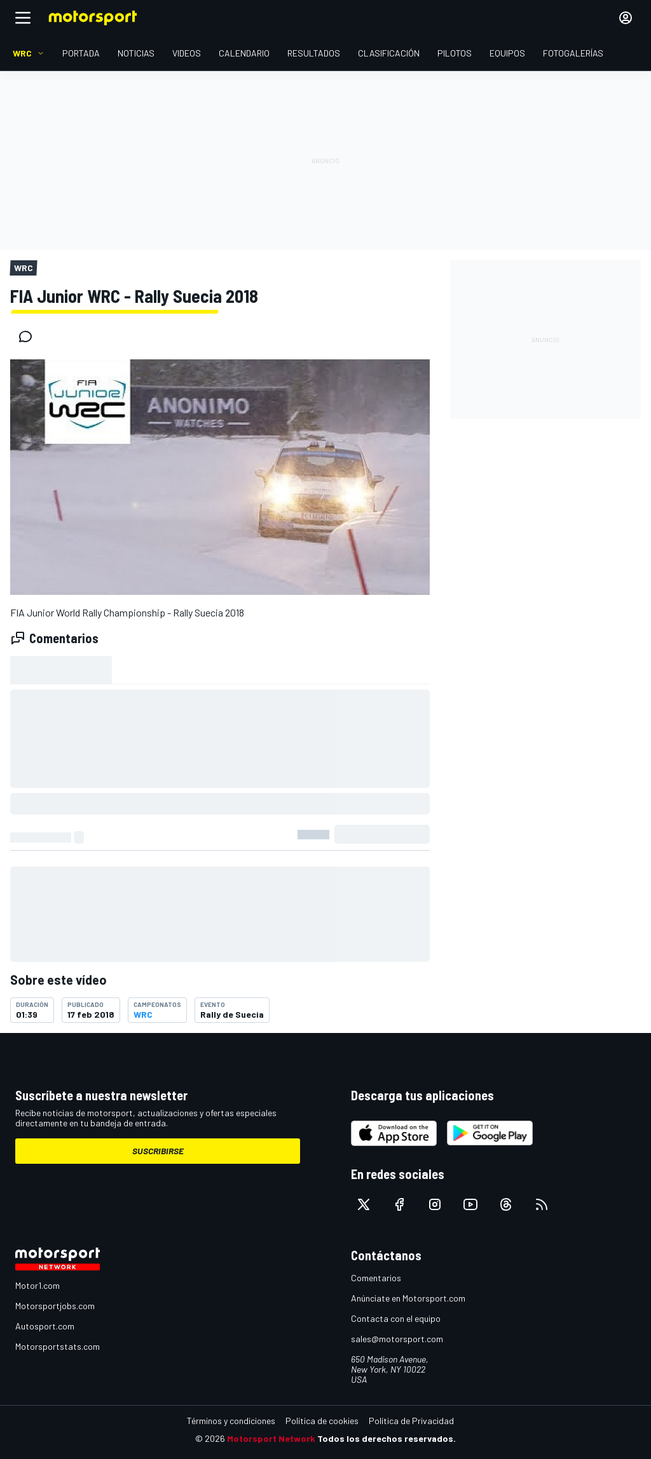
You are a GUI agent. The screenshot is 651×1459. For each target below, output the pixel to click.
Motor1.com (37, 1285)
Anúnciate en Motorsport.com (408, 1298)
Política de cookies (322, 1420)
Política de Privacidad (411, 1420)
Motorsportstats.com (57, 1346)
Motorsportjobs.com (55, 1305)
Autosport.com (44, 1326)
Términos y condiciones (231, 1420)
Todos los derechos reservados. (386, 1438)
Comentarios (376, 1277)
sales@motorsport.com (397, 1338)
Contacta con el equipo (396, 1318)
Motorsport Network (271, 1438)
